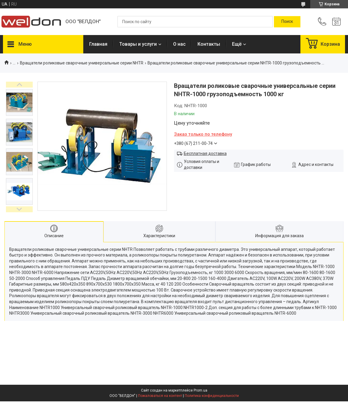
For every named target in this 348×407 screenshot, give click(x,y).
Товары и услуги (138, 44)
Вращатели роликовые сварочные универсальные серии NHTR (81, 63)
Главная (98, 44)
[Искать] (287, 21)
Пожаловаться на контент (160, 396)
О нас (179, 44)
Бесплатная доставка (205, 153)
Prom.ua (200, 390)
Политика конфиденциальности (212, 396)
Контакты (208, 44)
